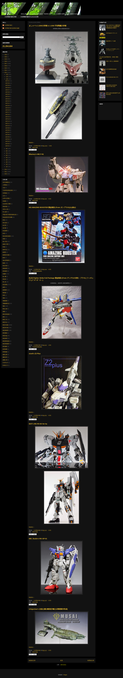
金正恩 (4, 225)
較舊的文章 (91, 660)
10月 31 (7, 80)
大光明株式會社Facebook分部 (29, 16)
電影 (4, 306)
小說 (4, 187)
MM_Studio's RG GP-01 (38, 539)
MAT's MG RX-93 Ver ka (38, 424)
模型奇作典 (5, 327)
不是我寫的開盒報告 (37, 271)
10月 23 (7, 98)
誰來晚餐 (5, 349)
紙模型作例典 (6, 255)
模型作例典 (35, 147)
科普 (4, 233)
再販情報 (5, 206)
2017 (5, 63)
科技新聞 (5, 230)
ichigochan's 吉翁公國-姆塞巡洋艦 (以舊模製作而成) (48, 609)
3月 (7, 162)
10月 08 (7, 130)
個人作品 (5, 241)
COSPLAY (5, 362)
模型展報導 (5, 330)
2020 (5, 56)
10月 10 (7, 125)
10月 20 (7, 105)
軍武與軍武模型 (7, 236)
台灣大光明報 (6, 198)
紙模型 (4, 252)
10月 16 (7, 114)
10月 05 (7, 137)
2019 (5, 59)
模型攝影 (5, 346)
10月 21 (7, 103)
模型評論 (5, 335)
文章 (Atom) (63, 664)
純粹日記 (5, 249)
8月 (7, 151)
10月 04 (7, 139)
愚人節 (4, 281)
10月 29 (7, 85)
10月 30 (7, 83)
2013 (5, 72)
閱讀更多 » (31, 142)
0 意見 (50, 145)
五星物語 (5, 193)
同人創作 (5, 211)
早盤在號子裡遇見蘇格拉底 (9, 214)
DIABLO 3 (5, 365)
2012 (5, 169)
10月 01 (7, 145)
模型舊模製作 (6, 343)
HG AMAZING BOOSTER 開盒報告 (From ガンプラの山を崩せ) (52, 207)
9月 (7, 148)
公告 (4, 195)
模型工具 (5, 319)
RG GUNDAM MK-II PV (112, 77)
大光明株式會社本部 (10, 16)
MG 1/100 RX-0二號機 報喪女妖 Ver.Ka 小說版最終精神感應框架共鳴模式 (113, 27)
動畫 (4, 263)
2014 (5, 70)
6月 (7, 155)
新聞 (4, 287)
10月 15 (7, 116)
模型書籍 (5, 333)
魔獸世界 (5, 357)
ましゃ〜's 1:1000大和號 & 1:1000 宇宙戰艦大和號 (47, 26)
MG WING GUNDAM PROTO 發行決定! (111, 85)
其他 (4, 220)
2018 (5, 61)
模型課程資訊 (6, 341)
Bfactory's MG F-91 (36, 154)
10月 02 (7, 143)
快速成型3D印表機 (7, 217)
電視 (4, 298)
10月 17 (7, 112)
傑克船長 (5, 271)
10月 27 (7, 90)
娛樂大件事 (5, 244)
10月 (7, 79)
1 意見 (49, 345)
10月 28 (7, 87)
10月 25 (7, 94)
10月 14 (7, 119)
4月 (7, 160)
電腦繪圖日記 (6, 303)
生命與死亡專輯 (7, 203)
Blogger (65, 674)
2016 (5, 65)
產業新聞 (5, 268)
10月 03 (7, 141)
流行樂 (4, 228)
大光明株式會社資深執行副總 (11, 28)
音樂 (4, 238)
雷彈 (4, 295)
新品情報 (5, 284)
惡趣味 (4, 273)
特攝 (4, 247)
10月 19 (7, 107)
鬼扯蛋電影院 (6, 260)
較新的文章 (32, 660)
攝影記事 (5, 354)
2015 (5, 68)
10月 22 (7, 101)
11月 (7, 76)
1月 (7, 166)
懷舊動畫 (5, 352)
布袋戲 (4, 201)
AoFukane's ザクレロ (111, 33)
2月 (7, 164)
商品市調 (5, 265)
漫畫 (4, 311)
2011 (5, 171)
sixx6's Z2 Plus (35, 353)
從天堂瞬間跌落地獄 (111, 69)
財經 (4, 257)
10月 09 (7, 128)
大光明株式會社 (37, 145)
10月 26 (7, 92)
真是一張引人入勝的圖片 (112, 61)
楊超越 (4, 292)
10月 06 (7, 134)
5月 (7, 157)
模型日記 (5, 322)
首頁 (61, 660)
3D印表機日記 (6, 182)
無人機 (4, 276)
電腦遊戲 (5, 300)
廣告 (4, 317)
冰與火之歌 (5, 209)
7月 (7, 153)
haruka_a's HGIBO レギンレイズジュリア (113, 49)
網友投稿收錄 (6, 314)
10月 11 (7, 123)
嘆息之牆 (5, 308)
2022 (5, 54)
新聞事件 (5, 290)
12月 (7, 74)
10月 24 (7, 96)
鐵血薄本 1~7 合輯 (111, 41)
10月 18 (7, 110)
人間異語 (5, 185)
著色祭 (4, 279)
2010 (5, 173)
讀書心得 (5, 360)
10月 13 (7, 121)
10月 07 (7, 132)
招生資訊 (5, 222)
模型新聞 (5, 338)
